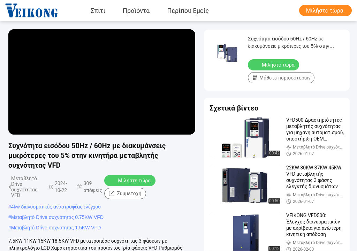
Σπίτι (98, 10)
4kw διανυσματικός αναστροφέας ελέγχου (56, 207)
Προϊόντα (136, 10)
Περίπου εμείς (188, 10)
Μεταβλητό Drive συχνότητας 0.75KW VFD (57, 217)
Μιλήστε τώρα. (325, 10)
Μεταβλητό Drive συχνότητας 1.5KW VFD (56, 227)
